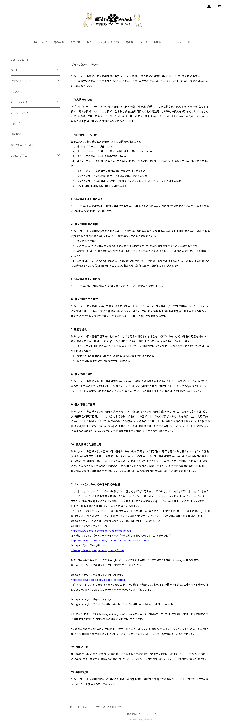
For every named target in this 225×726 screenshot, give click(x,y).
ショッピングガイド (108, 42)
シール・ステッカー (21, 112)
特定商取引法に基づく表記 (109, 707)
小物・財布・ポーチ (21, 80)
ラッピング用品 (19, 155)
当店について (40, 42)
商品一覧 (59, 42)
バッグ (14, 70)
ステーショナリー (20, 102)
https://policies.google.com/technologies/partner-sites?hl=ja (110, 540)
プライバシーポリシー (80, 707)
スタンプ (15, 123)
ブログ (143, 42)
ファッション (17, 91)
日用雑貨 (16, 134)
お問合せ (158, 42)
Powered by (140, 719)
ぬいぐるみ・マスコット (23, 144)
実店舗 (129, 42)
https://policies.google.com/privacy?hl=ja (97, 550)
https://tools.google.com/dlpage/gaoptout (98, 579)
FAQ (89, 42)
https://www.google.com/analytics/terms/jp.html (101, 530)
